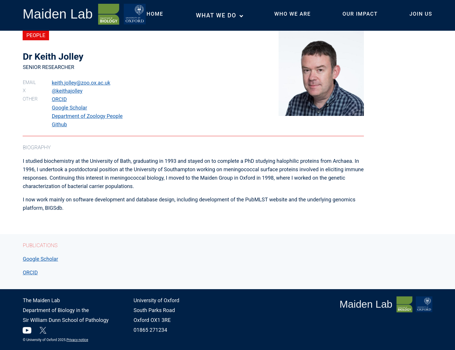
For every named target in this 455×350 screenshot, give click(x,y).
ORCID (59, 99)
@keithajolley (67, 91)
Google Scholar (69, 108)
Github (59, 124)
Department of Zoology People (87, 116)
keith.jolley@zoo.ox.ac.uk (81, 83)
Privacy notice (77, 340)
